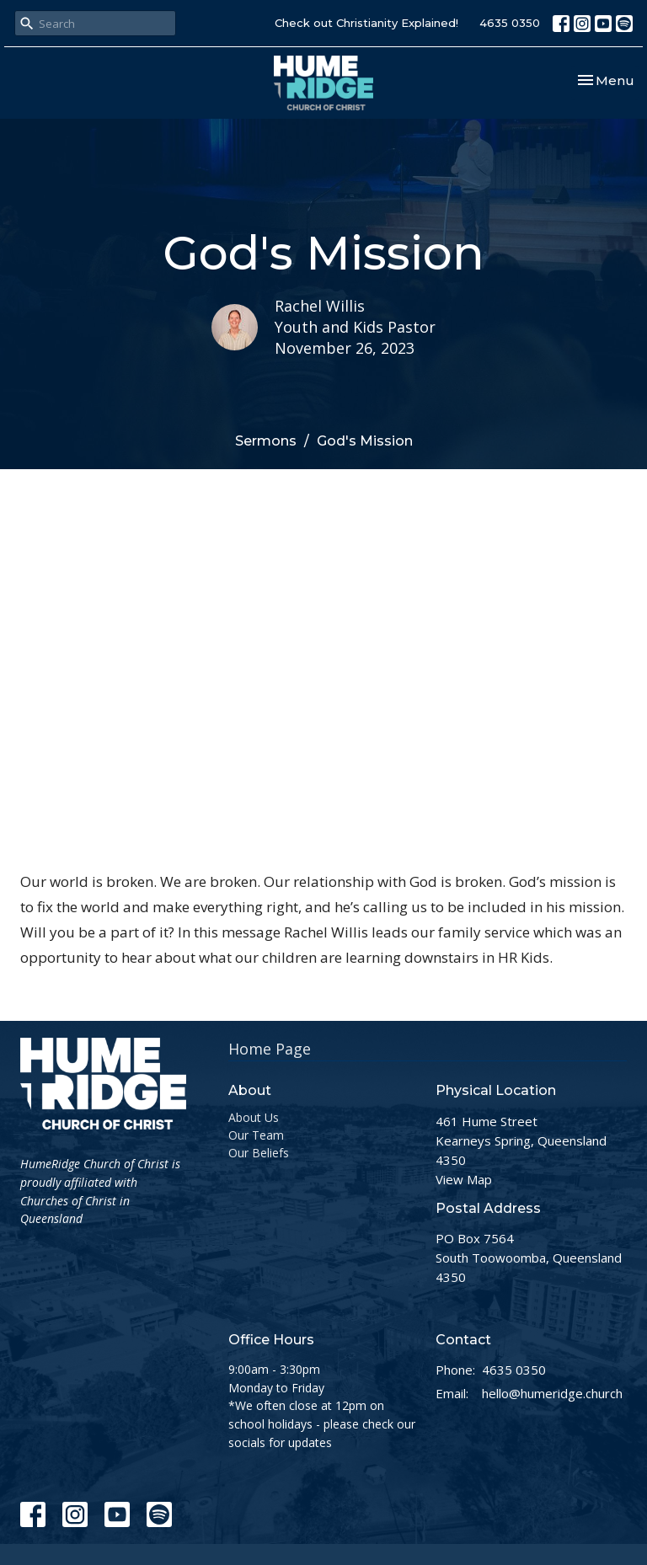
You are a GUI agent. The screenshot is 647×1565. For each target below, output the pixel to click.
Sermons (266, 441)
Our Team (256, 1135)
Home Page (269, 1049)
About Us (253, 1117)
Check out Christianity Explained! (366, 22)
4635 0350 (509, 22)
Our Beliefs (258, 1153)
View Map (464, 1179)
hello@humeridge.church (552, 1393)
